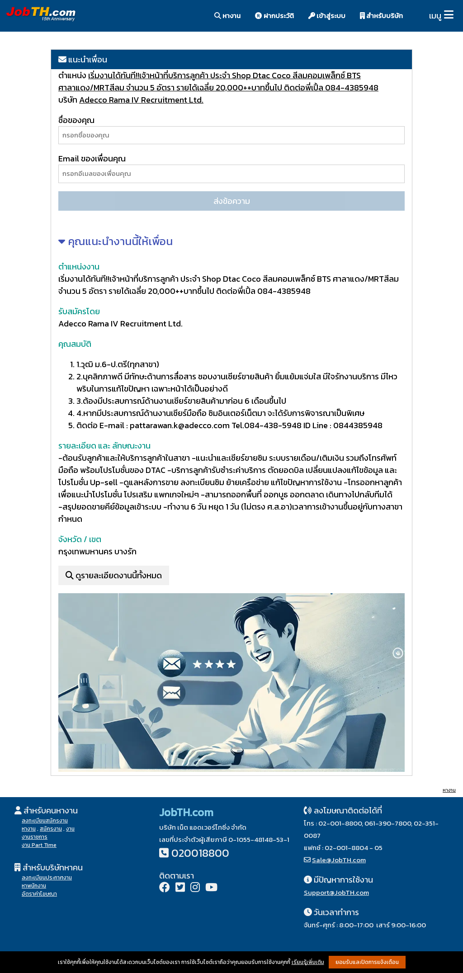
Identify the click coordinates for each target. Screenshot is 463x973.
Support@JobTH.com (336, 892)
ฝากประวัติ (274, 15)
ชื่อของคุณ (76, 120)
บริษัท (67, 100)
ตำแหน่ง (73, 75)
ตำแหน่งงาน (78, 266)
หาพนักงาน (34, 886)
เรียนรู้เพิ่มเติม (308, 962)
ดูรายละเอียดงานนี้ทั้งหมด (114, 575)
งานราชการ (34, 837)
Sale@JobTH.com (339, 860)
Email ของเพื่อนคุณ (92, 158)
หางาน (227, 15)
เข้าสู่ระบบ (326, 15)
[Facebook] (164, 888)
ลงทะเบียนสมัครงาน (45, 821)
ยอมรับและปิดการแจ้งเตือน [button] (367, 962)
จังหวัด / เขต (79, 539)
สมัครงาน (51, 829)
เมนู (435, 15)
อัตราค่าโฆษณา (39, 894)
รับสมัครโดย (79, 311)
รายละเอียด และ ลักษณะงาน (104, 445)
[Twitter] (180, 888)
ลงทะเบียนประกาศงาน (47, 878)
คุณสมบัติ (74, 344)
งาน (70, 829)
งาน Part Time (39, 845)
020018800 (200, 853)
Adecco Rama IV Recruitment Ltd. (141, 100)
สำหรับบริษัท (381, 15)
